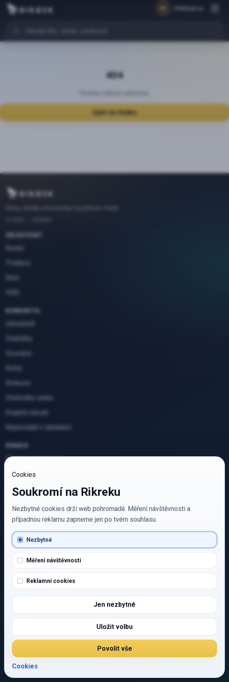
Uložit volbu (114, 627)
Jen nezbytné (114, 604)
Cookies (25, 666)
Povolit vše (114, 648)
